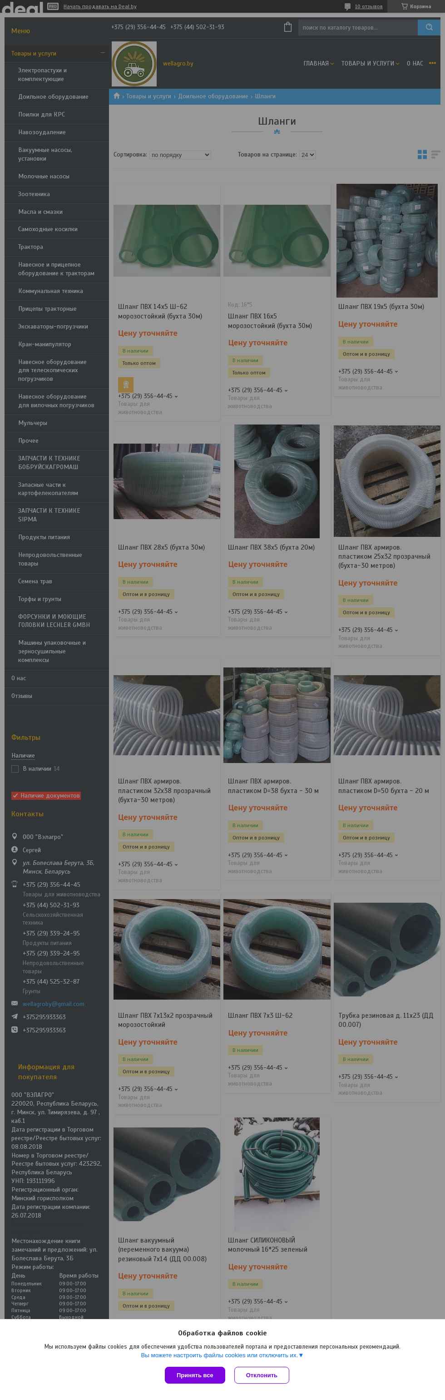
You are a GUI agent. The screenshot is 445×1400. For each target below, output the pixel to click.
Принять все (195, 1375)
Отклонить (261, 1375)
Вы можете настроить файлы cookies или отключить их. (219, 1355)
